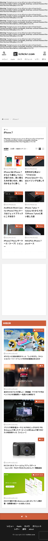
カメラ (19, 59)
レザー (37, 59)
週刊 (43, 59)
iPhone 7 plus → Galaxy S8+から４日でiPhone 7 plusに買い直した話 (34, 212)
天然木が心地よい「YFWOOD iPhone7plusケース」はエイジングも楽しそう (34, 178)
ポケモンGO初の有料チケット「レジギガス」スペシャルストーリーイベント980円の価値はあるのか (23, 357)
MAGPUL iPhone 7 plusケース (33, 242)
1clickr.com (30, 535)
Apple (13, 59)
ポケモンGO (39, 330)
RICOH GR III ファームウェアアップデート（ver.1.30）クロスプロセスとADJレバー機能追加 (23, 466)
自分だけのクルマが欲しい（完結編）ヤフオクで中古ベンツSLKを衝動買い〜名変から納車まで (24, 393)
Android (40, 193)
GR (42, 439)
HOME (6, 119)
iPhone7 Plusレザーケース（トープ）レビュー (13, 244)
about (31, 529)
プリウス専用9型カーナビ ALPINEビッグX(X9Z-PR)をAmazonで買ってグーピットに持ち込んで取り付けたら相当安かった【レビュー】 (23, 429)
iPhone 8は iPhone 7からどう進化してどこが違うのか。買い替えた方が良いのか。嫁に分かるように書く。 (13, 178)
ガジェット (28, 59)
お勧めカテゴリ (21, 149)
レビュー (5, 59)
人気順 (12, 149)
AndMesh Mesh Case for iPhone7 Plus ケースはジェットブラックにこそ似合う (13, 212)
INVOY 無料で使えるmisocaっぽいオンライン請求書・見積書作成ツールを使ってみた (23, 502)
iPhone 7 (16, 119)
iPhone (20, 157)
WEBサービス (39, 475)
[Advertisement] (24, 91)
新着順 (6, 149)
